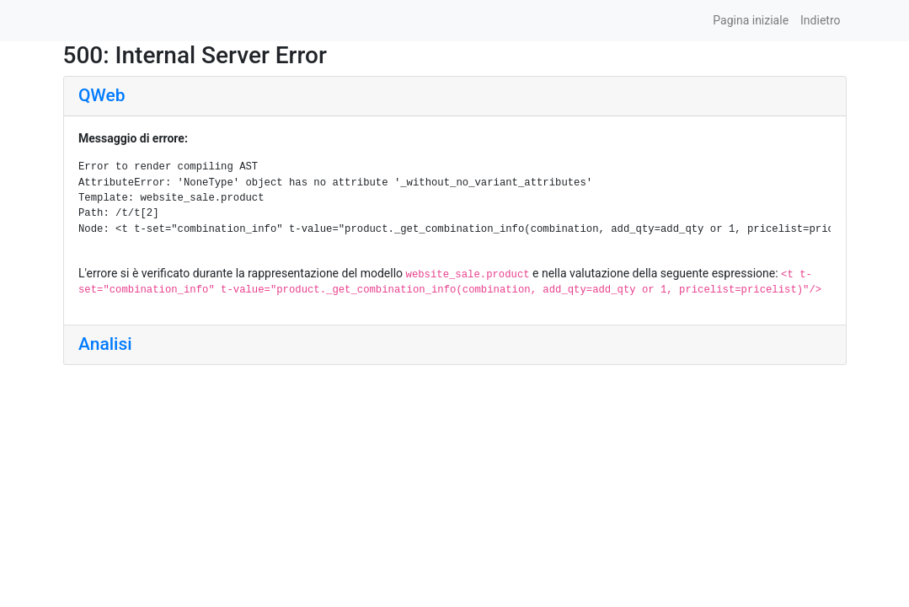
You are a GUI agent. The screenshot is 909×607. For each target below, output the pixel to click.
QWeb (101, 95)
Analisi (105, 344)
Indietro (820, 20)
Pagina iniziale (751, 20)
